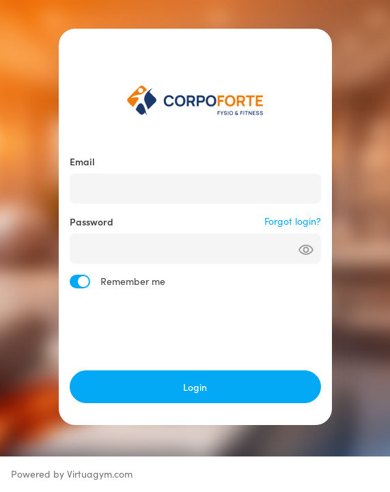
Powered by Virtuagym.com (72, 473)
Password (91, 221)
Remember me (132, 281)
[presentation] (195, 329)
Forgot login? (292, 221)
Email (82, 161)
